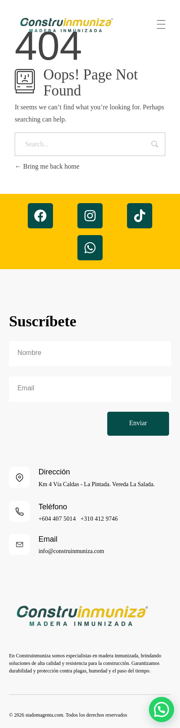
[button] (161, 709)
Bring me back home (47, 166)
